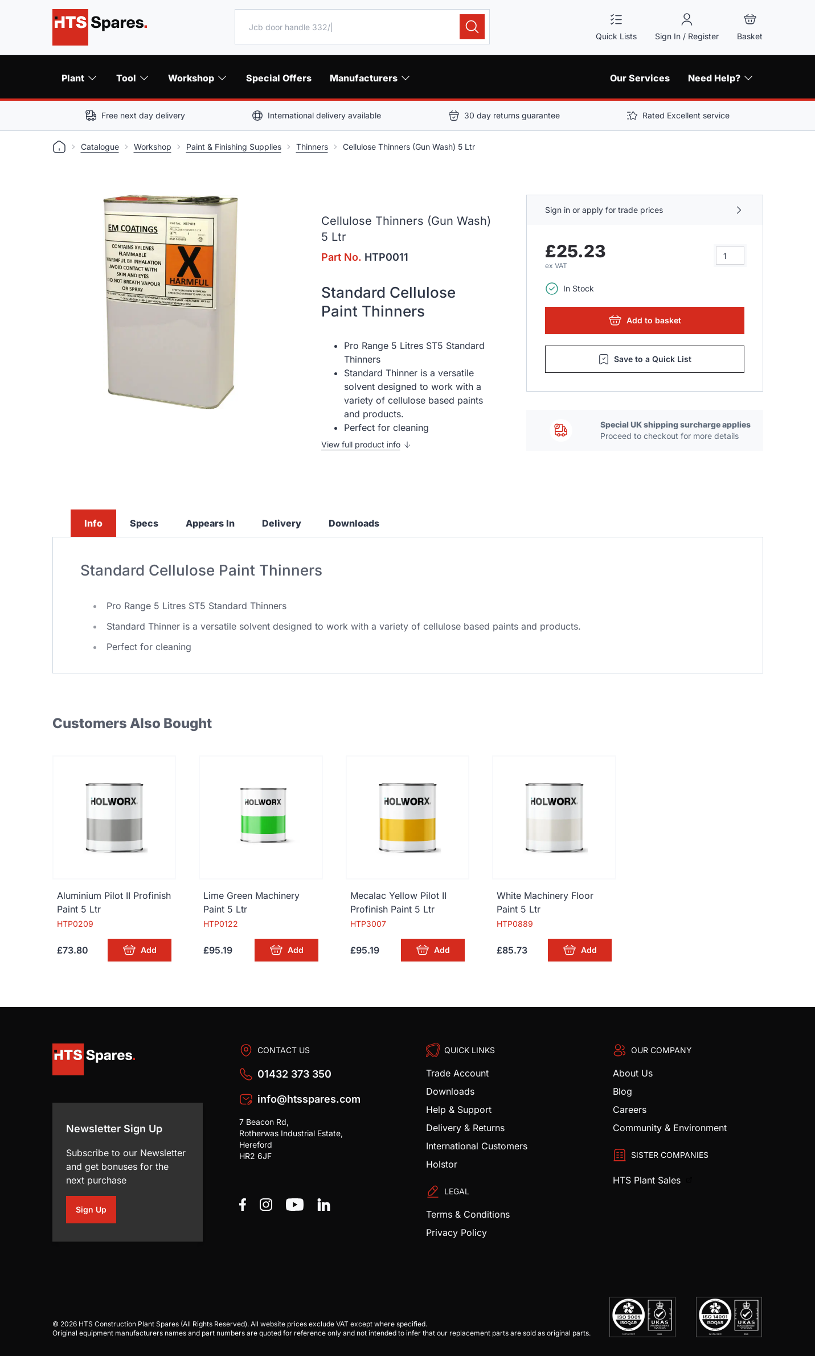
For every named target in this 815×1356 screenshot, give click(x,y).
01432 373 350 (294, 1074)
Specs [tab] (144, 523)
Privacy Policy (456, 1232)
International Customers (476, 1146)
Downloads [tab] (354, 523)
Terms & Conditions (468, 1214)
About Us (633, 1073)
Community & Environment (670, 1127)
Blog (622, 1091)
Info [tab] (93, 523)
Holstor (441, 1164)
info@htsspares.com (309, 1099)
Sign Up (96, 1211)
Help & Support (459, 1109)
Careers (629, 1109)
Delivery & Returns (465, 1127)
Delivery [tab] (281, 523)
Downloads (450, 1091)
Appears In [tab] (210, 523)
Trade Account (457, 1073)
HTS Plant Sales (648, 1180)
